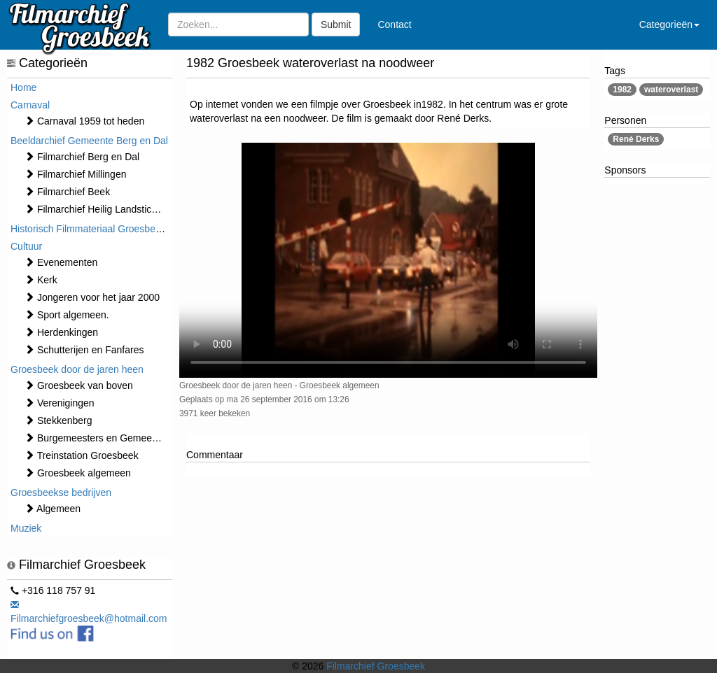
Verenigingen (60, 403)
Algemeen (53, 508)
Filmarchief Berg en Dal (82, 156)
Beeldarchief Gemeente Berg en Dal (89, 140)
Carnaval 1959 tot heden (84, 121)
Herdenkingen (61, 332)
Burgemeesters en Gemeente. (96, 438)
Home (23, 87)
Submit (336, 24)
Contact (394, 24)
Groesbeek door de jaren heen (77, 369)
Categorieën (669, 24)
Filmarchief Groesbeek (375, 666)
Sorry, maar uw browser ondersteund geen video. (388, 260)
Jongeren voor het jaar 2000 (92, 297)
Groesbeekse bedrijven (61, 492)
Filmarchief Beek (67, 191)
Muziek (26, 528)
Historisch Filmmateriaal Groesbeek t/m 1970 (109, 228)
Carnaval (30, 105)
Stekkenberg (58, 420)
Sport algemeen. (67, 314)
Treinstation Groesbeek (82, 455)
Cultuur (26, 246)
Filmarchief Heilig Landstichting (99, 209)
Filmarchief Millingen (75, 174)
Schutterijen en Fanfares (84, 349)
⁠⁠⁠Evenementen (61, 262)
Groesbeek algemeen (78, 473)
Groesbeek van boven (79, 385)
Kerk (41, 279)
